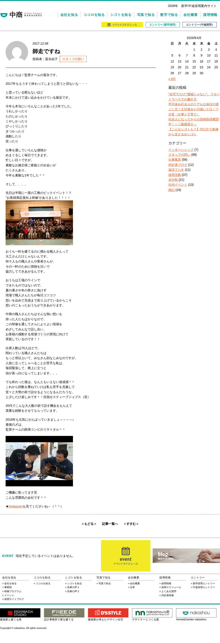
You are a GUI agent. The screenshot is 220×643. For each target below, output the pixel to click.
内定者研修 (167, 595)
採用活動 (174, 175)
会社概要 (190, 15)
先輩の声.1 (73, 587)
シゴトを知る (121, 15)
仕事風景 (174, 159)
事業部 (8, 587)
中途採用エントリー (204, 587)
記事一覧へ (110, 524)
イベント (9, 595)
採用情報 (210, 15)
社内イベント (177, 184)
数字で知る (169, 15)
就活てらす (176, 169)
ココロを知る (94, 15)
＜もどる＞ (89, 524)
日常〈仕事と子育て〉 (184, 114)
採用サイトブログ (14, 599)
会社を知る (69, 15)
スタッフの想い (73, 59)
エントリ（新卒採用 (162, 24)
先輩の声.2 (73, 591)
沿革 (132, 587)
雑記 (171, 190)
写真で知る (146, 15)
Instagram (16, 506)
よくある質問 (168, 591)
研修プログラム (13, 591)
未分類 (173, 180)
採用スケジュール (171, 587)
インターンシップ (181, 150)
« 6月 (172, 79)
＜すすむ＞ (131, 524)
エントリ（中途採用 (199, 24)
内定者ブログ (177, 165)
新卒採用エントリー (204, 583)
